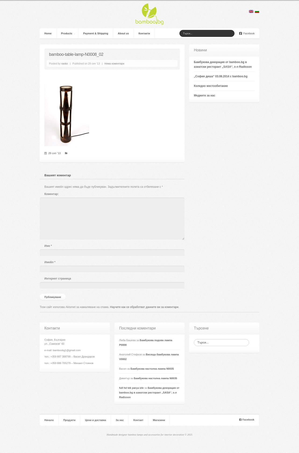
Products (66, 33)
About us (123, 33)
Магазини (159, 420)
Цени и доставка (95, 420)
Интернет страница (57, 278)
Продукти (69, 420)
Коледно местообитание (211, 86)
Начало (49, 420)
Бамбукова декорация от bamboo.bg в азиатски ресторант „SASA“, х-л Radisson (149, 392)
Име (48, 246)
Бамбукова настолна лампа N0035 (152, 368)
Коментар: (51, 194)
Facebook (247, 33)
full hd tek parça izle (131, 387)
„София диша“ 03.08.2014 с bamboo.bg (220, 76)
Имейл (49, 262)
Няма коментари (114, 63)
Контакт (138, 420)
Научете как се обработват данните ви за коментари (144, 307)
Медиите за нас (204, 95)
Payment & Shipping (95, 33)
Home (48, 33)
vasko (64, 63)
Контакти (144, 33)
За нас (120, 420)
